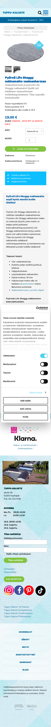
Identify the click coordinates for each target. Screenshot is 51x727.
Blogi (25, 670)
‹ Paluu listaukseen (25, 28)
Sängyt (25, 640)
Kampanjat (26, 662)
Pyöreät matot (21, 31)
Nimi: (6, 546)
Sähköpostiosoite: (13, 538)
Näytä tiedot (36, 392)
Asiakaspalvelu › (25, 448)
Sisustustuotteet (25, 655)
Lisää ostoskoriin (25, 149)
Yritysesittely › (10, 572)
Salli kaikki (25, 400)
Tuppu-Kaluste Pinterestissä (17, 616)
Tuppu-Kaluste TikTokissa (16, 607)
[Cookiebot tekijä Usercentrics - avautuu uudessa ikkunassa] (36, 308)
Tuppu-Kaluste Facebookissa (18, 613)
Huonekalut (25, 632)
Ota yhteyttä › (14, 579)
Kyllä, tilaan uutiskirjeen (19, 554)
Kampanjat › (9, 569)
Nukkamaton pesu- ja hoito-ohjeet (28, 290)
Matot (7, 31)
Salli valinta (25, 409)
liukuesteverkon (27, 283)
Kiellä (25, 417)
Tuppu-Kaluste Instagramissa (18, 610)
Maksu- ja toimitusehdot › (25, 445)
